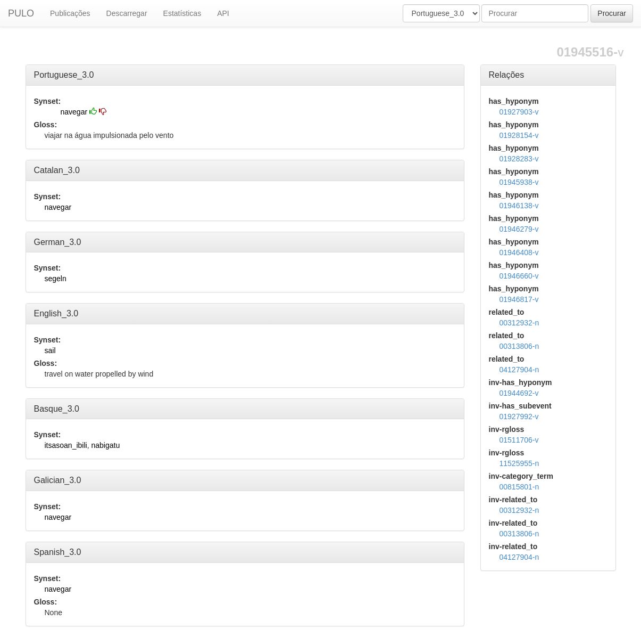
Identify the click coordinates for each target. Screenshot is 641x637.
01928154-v (519, 135)
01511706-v (519, 440)
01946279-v (519, 229)
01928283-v (519, 158)
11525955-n (519, 463)
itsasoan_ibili (66, 445)
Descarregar (126, 13)
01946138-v (519, 205)
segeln (55, 278)
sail (50, 350)
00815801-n (519, 487)
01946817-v (519, 299)
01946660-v (519, 276)
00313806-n (519, 346)
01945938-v (519, 182)
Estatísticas (182, 13)
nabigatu (105, 445)
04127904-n (519, 369)
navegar (74, 112)
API (223, 13)
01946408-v (519, 252)
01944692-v (519, 393)
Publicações (70, 13)
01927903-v (519, 112)
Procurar (611, 13)
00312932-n (519, 322)
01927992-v (519, 416)
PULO (21, 13)
